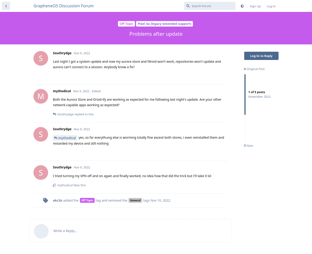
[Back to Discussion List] (6, 6)
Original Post (254, 69)
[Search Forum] (209, 6)
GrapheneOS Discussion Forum (63, 5)
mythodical (67, 138)
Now (248, 145)
